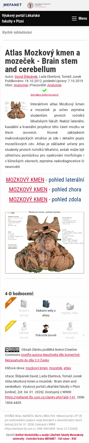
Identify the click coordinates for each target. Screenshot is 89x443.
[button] (44, 92)
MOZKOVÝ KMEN (25, 179)
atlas (67, 368)
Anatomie (21, 85)
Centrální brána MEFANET (41, 438)
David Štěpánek (26, 76)
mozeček (55, 368)
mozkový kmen (37, 368)
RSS (74, 438)
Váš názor (64, 438)
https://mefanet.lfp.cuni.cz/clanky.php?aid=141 (40, 397)
